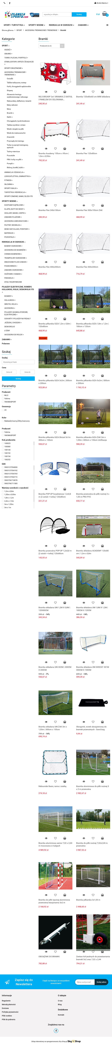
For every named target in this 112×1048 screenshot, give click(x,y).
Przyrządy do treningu (15, 141)
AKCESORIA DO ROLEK (14, 335)
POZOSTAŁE (9, 237)
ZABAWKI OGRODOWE (13, 270)
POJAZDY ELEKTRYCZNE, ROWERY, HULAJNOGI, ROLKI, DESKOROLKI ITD (18, 289)
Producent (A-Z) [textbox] (46, 46)
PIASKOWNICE (10, 266)
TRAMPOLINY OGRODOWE (15, 258)
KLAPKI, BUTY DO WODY (14, 209)
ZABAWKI (83, 25)
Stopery (10, 90)
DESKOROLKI (9, 327)
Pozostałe (11, 155)
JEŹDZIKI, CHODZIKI (13, 323)
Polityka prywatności (10, 1012)
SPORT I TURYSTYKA (14, 25)
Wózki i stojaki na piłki (15, 129)
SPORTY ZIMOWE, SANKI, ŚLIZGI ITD (18, 196)
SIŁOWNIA (9, 184)
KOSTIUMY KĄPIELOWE (14, 205)
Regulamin (6, 1001)
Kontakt (61, 1015)
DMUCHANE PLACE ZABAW (15, 262)
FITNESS (8, 180)
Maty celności (12, 105)
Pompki (10, 163)
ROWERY (8, 296)
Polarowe (6, 343)
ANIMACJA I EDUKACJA (14, 172)
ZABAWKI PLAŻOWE (13, 217)
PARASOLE (9, 278)
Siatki (10, 117)
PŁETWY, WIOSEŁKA (13, 225)
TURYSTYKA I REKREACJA (15, 192)
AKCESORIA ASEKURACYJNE (16, 221)
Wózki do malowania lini (16, 133)
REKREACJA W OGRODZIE (61, 25)
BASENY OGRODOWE (13, 246)
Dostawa (5, 1008)
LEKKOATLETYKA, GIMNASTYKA (17, 176)
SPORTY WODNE (37, 25)
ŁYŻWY (7, 331)
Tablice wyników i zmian (16, 125)
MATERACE (9, 233)
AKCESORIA (9, 308)
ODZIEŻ (8, 50)
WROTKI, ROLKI (11, 304)
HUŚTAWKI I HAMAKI (13, 274)
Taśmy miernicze (13, 151)
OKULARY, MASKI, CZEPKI (15, 213)
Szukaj (18, 379)
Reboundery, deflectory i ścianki (19, 101)
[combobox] (51, 46)
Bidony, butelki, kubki (15, 167)
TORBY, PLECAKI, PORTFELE (16, 58)
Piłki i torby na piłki (15, 159)
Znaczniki (10, 137)
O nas (60, 1001)
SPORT (5, 46)
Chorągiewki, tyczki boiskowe (18, 121)
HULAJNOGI (10, 300)
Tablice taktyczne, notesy (16, 83)
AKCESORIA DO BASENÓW (15, 250)
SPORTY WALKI (11, 188)
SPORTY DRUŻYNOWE (13, 68)
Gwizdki (10, 79)
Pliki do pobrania (8, 1019)
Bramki (10, 113)
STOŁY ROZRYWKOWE (13, 282)
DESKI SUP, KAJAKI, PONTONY (17, 229)
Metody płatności (9, 1004)
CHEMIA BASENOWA (13, 254)
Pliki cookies (7, 1016)
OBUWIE (8, 54)
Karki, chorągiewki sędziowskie (19, 86)
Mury (9, 109)
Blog (60, 1004)
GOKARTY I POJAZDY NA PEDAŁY (17, 319)
